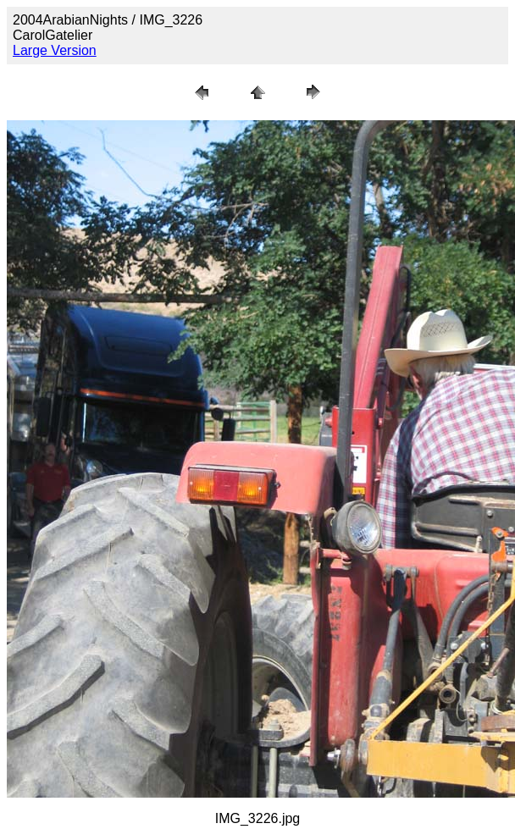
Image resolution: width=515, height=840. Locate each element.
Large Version (55, 50)
